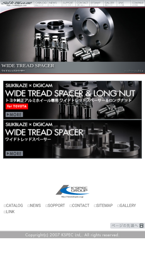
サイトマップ (97, 3)
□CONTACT (79, 205)
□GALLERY (127, 205)
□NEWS (34, 205)
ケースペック (72, 192)
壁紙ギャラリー (111, 3)
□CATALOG (13, 205)
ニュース (55, 3)
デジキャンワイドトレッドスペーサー (72, 139)
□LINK (9, 212)
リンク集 (124, 3)
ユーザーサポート (69, 3)
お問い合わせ (83, 3)
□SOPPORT (55, 205)
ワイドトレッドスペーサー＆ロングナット (72, 100)
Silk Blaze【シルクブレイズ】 (17, 3)
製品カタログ (41, 3)
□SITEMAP (103, 205)
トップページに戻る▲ (133, 71)
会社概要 (138, 3)
